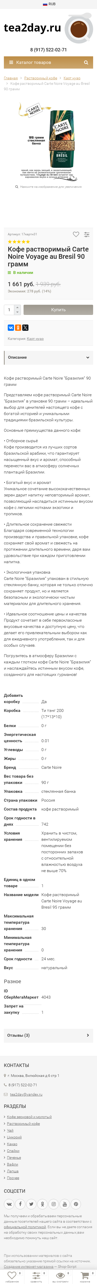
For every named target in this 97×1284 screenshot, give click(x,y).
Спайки (13, 1151)
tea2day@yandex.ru (26, 1094)
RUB (49, 4)
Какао (12, 1144)
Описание (17, 357)
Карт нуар (35, 339)
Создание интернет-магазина (29, 1266)
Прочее (13, 1178)
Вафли (12, 1164)
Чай (10, 1130)
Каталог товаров (30, 62)
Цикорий (14, 1137)
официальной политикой (25, 1227)
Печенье (14, 1157)
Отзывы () (18, 1035)
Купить (58, 309)
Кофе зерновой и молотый (29, 1117)
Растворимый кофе (23, 1123)
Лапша (13, 1171)
